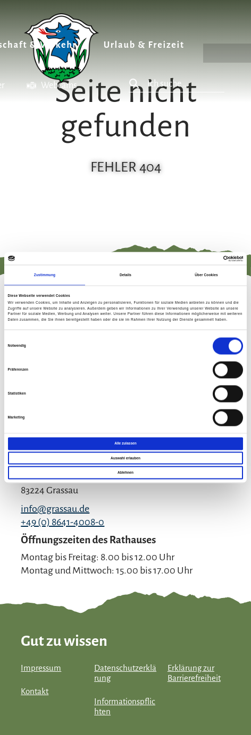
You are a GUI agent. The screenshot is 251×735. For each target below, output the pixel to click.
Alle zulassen (125, 444)
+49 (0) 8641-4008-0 (62, 522)
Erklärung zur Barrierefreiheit (194, 673)
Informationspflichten (124, 706)
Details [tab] (125, 275)
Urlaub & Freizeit (144, 45)
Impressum (41, 668)
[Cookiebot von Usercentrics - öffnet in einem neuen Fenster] (196, 258)
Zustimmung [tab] (44, 275)
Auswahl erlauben (125, 458)
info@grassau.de (55, 508)
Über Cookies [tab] (206, 275)
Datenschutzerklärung (125, 673)
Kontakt (34, 691)
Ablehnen (125, 472)
